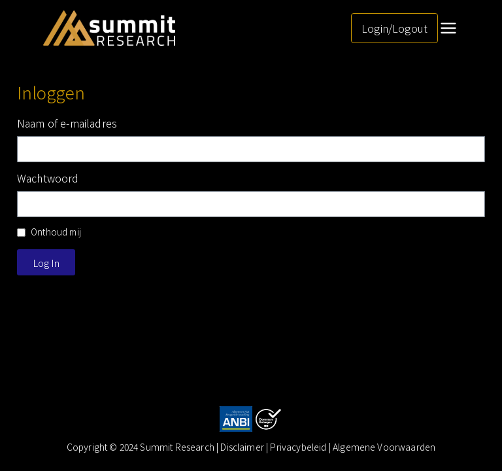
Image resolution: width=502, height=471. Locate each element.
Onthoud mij (49, 231)
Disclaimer (243, 446)
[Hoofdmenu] (448, 28)
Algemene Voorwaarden (384, 446)
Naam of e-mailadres (67, 123)
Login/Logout (394, 28)
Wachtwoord (48, 178)
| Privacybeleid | (299, 446)
